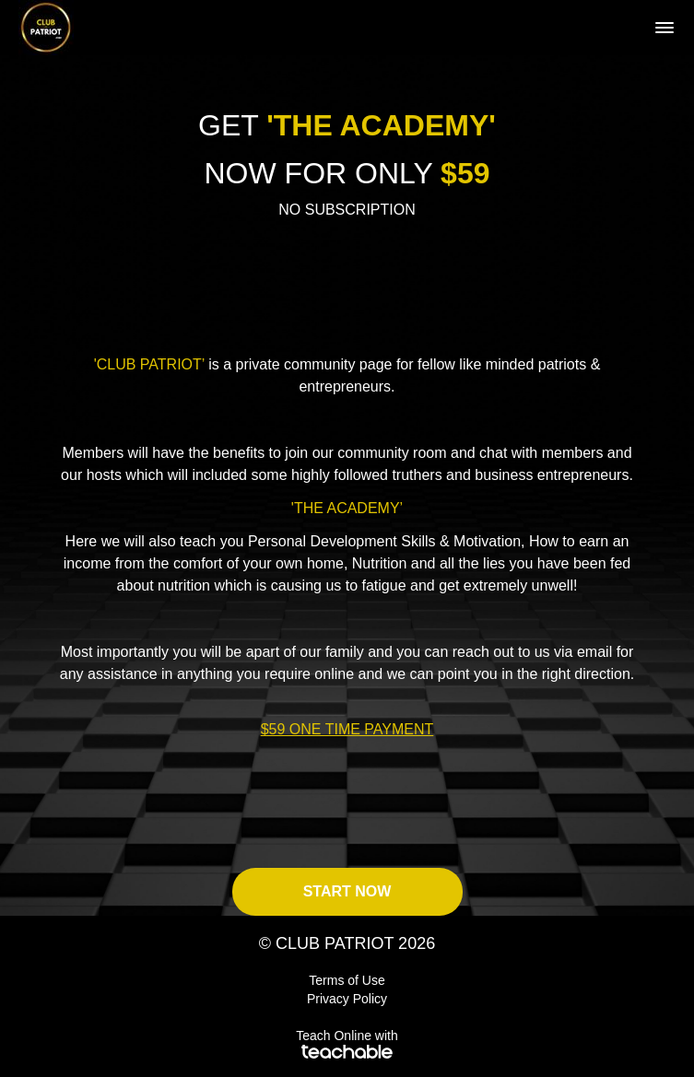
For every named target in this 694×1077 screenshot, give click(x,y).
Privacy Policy (347, 998)
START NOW (347, 891)
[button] (664, 27)
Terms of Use (346, 980)
